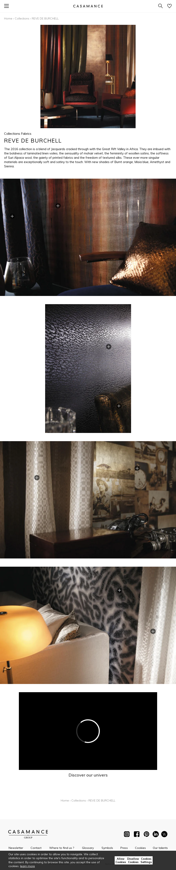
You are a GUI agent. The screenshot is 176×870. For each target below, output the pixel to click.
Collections (22, 18)
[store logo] (88, 6)
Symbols (107, 848)
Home (8, 18)
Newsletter (16, 848)
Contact (36, 848)
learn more (27, 866)
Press (124, 848)
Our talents (160, 848)
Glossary (88, 848)
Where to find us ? (61, 848)
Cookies (140, 848)
